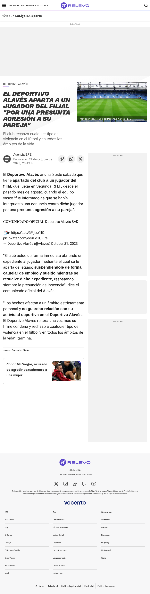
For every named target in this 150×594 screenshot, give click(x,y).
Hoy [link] (6, 527)
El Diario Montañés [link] (60, 527)
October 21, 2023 (64, 243)
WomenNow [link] (106, 512)
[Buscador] (146, 5)
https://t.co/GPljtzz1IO (28, 232)
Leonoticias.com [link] (60, 550)
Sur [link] (54, 512)
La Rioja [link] (8, 543)
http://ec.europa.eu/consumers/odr (113, 494)
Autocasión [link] (106, 520)
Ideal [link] (7, 573)
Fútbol (7, 16)
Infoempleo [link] (57, 573)
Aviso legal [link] (53, 586)
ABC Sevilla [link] (9, 520)
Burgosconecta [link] (59, 558)
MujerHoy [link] (105, 543)
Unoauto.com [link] (59, 565)
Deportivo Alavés (20, 350)
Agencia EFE (22, 154)
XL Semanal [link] (106, 550)
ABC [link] (6, 512)
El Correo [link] (8, 535)
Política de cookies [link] (105, 586)
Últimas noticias (37, 5)
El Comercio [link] (10, 565)
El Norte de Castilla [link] (12, 550)
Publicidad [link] (89, 586)
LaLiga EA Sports (28, 16)
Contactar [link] (40, 586)
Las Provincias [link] (58, 520)
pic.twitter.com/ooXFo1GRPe (25, 238)
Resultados (17, 5)
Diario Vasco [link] (10, 558)
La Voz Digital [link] (58, 535)
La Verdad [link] (57, 543)
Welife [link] (103, 558)
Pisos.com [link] (105, 535)
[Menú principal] (4, 5)
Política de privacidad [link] (71, 586)
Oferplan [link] (104, 527)
